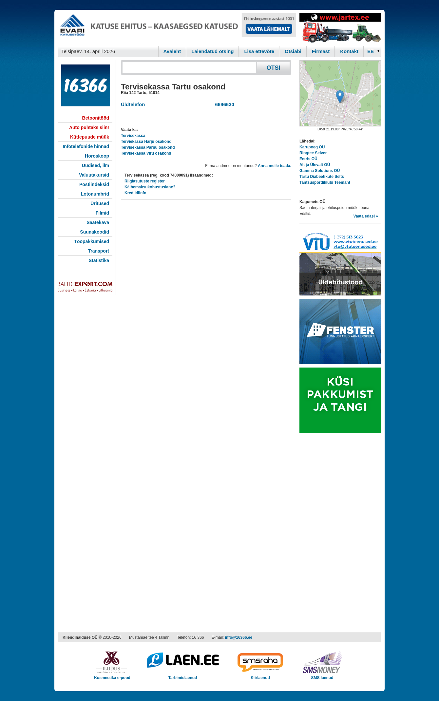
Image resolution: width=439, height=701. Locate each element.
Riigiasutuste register (144, 181)
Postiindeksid (94, 184)
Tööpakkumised (91, 241)
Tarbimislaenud (182, 675)
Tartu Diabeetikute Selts (321, 176)
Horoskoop (97, 156)
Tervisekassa (133, 135)
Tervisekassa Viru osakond (146, 153)
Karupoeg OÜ (312, 147)
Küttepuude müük (89, 137)
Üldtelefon (133, 104)
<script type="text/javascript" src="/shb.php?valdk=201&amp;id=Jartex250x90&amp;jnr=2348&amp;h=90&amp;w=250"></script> (340, 28)
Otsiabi (293, 51)
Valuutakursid (94, 175)
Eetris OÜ (308, 159)
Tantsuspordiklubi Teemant (324, 182)
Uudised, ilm (95, 165)
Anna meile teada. (274, 165)
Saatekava (97, 222)
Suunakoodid (94, 232)
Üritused (99, 203)
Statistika (99, 260)
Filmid (102, 213)
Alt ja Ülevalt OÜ (314, 164)
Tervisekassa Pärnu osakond (148, 147)
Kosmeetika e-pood (112, 675)
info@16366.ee (239, 637)
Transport (98, 251)
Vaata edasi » (365, 216)
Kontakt (349, 51)
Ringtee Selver (313, 153)
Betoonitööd (95, 118)
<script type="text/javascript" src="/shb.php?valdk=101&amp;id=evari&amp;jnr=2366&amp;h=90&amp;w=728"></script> (177, 28)
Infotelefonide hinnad (86, 146)
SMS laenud (322, 675)
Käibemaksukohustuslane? (149, 187)
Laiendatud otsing (212, 51)
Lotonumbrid (95, 194)
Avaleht (172, 51)
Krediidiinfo (135, 193)
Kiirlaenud (260, 675)
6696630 (223, 104)
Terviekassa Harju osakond (146, 141)
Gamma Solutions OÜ (319, 170)
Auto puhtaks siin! (89, 127)
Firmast (321, 51)
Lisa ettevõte (259, 51)
